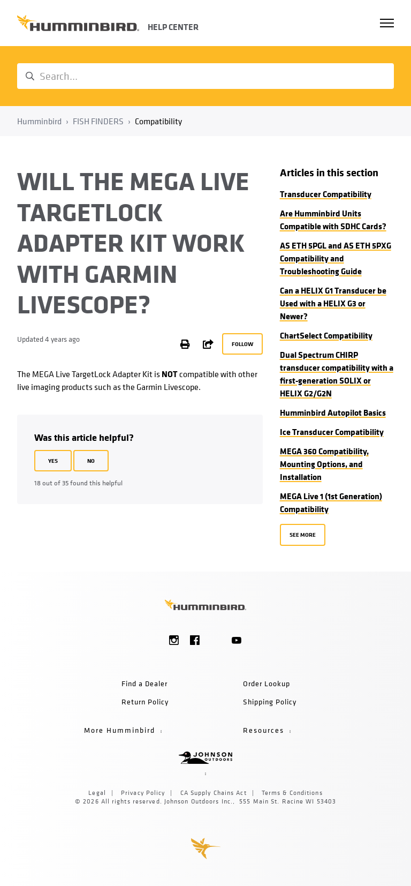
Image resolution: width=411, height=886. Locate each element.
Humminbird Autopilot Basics (333, 412)
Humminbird (39, 121)
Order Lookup (266, 683)
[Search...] (205, 76)
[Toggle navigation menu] (387, 23)
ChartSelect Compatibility (326, 335)
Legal (97, 793)
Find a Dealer (144, 683)
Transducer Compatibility (325, 194)
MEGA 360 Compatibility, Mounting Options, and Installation (324, 464)
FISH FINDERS (98, 121)
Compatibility (158, 121)
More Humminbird (122, 730)
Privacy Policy (143, 793)
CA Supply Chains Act (213, 793)
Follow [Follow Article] (242, 344)
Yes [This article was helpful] (53, 460)
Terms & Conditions (292, 793)
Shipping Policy (269, 701)
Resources (266, 730)
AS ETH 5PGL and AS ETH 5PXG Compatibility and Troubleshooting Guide (335, 258)
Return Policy (145, 701)
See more (303, 534)
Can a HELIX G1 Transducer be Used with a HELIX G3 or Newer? (333, 303)
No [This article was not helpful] (91, 460)
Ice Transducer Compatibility (332, 432)
